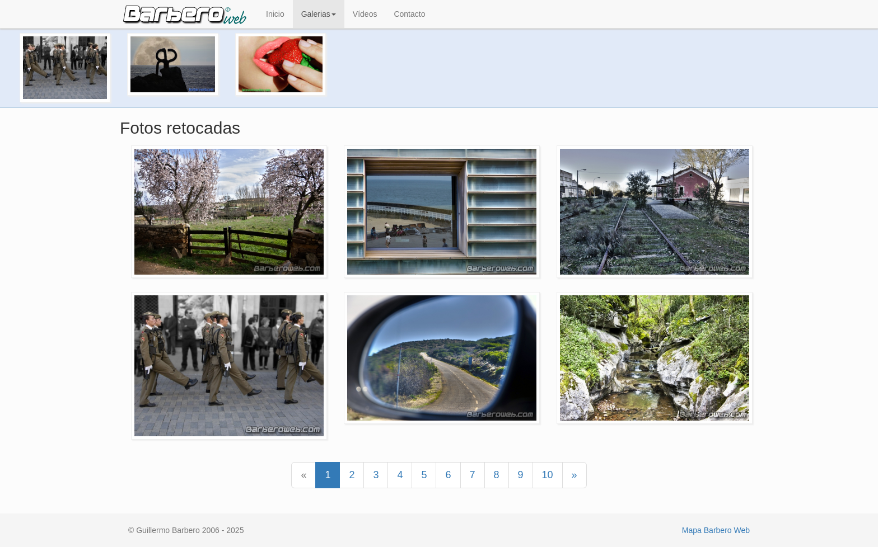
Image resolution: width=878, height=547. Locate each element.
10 (547, 474)
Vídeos (365, 14)
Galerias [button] (318, 14)
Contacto (409, 14)
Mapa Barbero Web (716, 530)
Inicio (275, 14)
